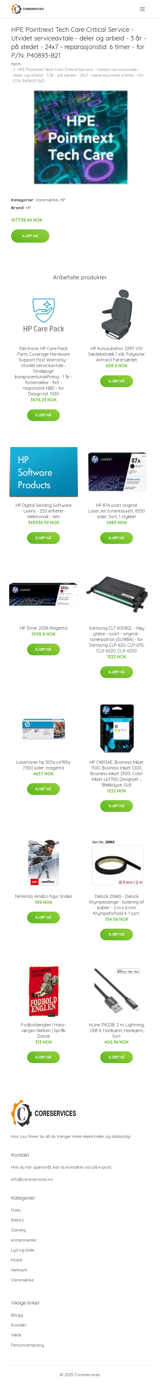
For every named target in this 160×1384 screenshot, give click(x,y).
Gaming (18, 1230)
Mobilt (16, 1260)
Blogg (17, 1315)
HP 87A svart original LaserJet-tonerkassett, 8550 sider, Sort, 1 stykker (116, 511)
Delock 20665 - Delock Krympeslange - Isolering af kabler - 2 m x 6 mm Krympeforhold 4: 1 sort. (116, 905)
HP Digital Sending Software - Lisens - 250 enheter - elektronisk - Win (43, 511)
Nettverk (19, 1270)
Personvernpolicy (27, 1345)
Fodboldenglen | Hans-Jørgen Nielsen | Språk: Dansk (43, 1030)
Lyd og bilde (22, 1250)
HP (62, 199)
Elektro (17, 1220)
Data (15, 1210)
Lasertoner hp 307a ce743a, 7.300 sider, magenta (43, 765)
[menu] (142, 9)
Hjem (16, 63)
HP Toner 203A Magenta (43, 628)
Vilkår (16, 1335)
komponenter (24, 1240)
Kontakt (18, 1325)
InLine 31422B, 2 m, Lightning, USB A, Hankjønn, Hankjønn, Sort (117, 1030)
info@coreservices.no (32, 1179)
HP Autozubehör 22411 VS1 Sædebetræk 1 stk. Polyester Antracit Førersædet (116, 354)
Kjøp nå (30, 235)
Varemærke (46, 199)
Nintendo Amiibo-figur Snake (43, 896)
